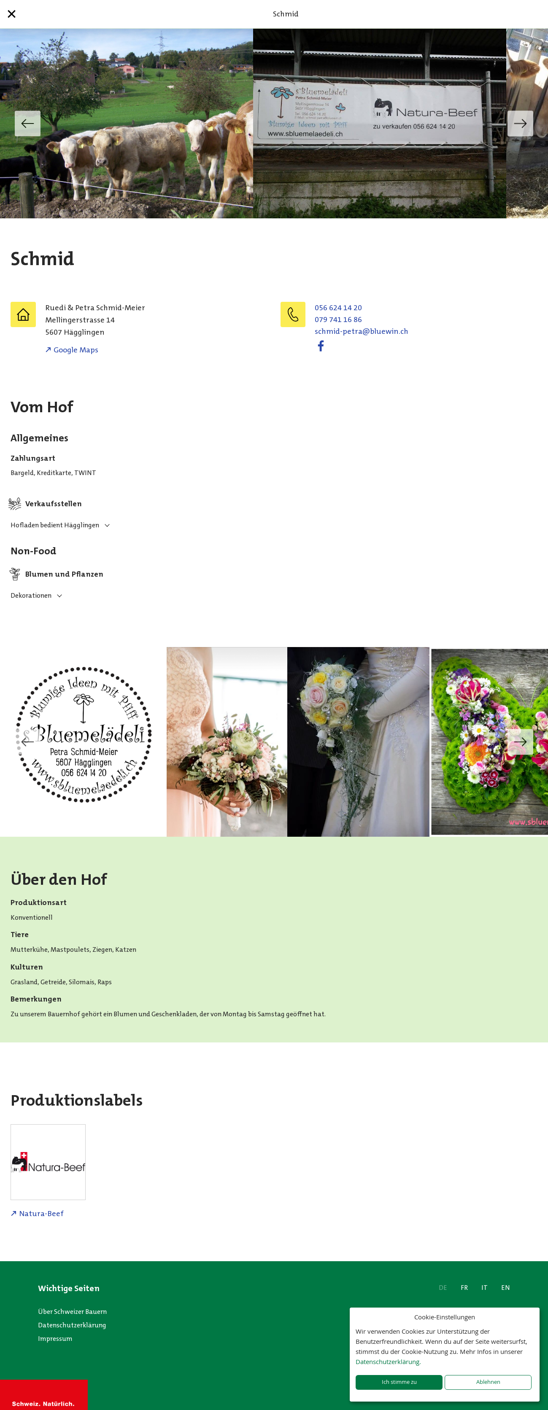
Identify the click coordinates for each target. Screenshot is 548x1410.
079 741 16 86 (338, 319)
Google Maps (76, 350)
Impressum (55, 1338)
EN (505, 1287)
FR (464, 1287)
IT (484, 1287)
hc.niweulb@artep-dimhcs (361, 331)
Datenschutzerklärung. (388, 1361)
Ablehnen (488, 1382)
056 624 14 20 (338, 308)
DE (443, 1287)
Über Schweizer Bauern (72, 1311)
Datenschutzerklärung (72, 1325)
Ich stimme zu (399, 1382)
